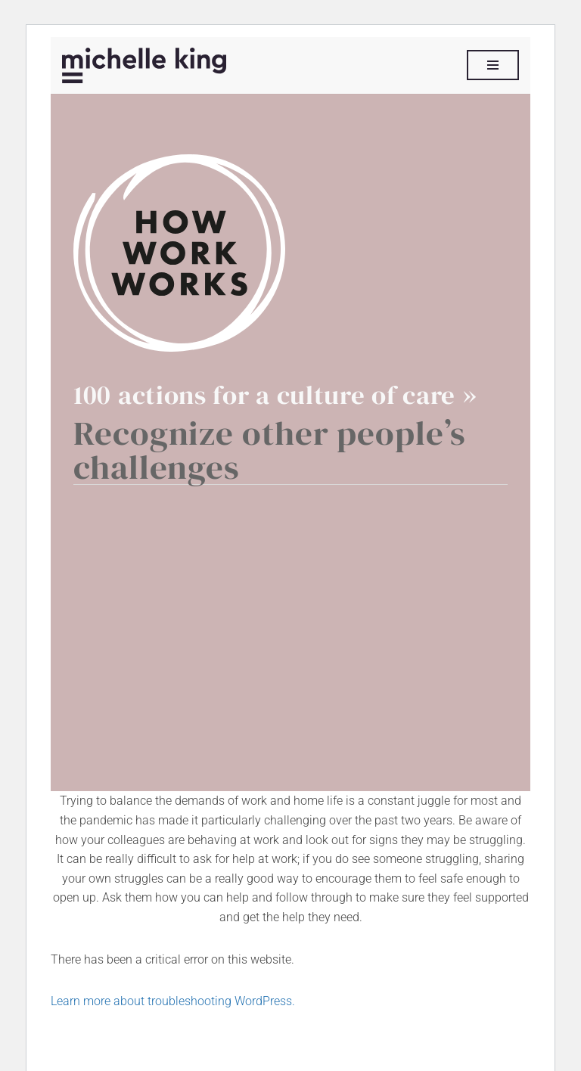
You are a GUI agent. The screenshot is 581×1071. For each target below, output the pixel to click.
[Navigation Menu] (493, 65)
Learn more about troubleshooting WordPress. (173, 1001)
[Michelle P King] (144, 65)
